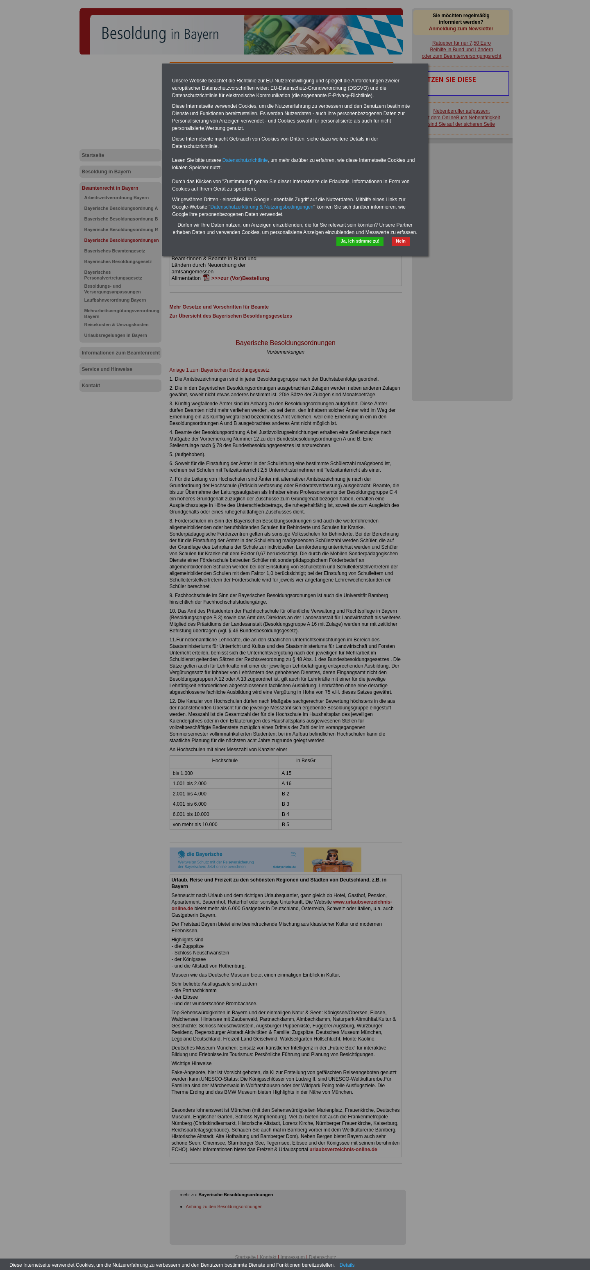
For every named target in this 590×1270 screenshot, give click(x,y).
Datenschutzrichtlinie (245, 160)
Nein (401, 241)
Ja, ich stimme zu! (359, 241)
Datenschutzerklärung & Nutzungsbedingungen (261, 207)
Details (347, 1265)
